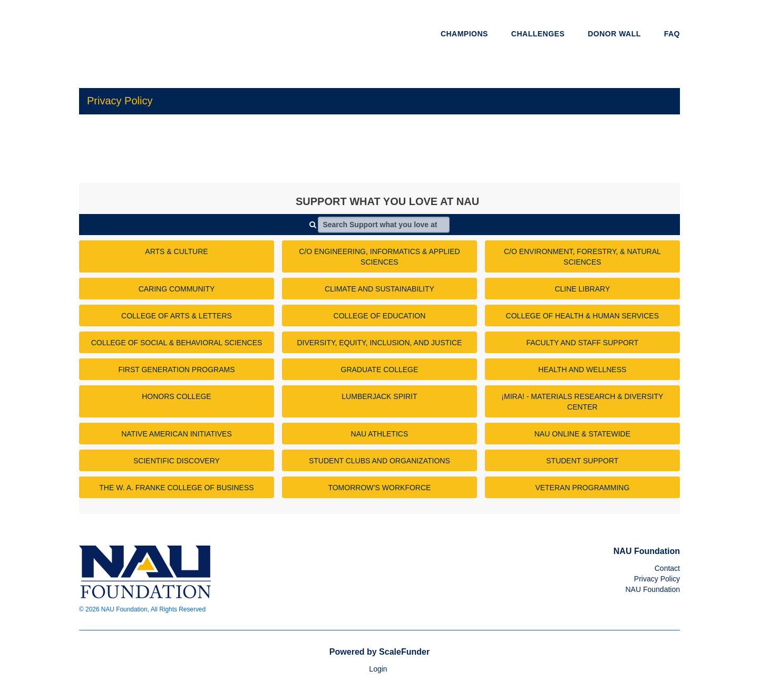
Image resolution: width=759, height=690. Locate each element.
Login (378, 669)
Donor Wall (614, 34)
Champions (464, 34)
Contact (667, 568)
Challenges (538, 34)
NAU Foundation (652, 589)
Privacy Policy (657, 579)
